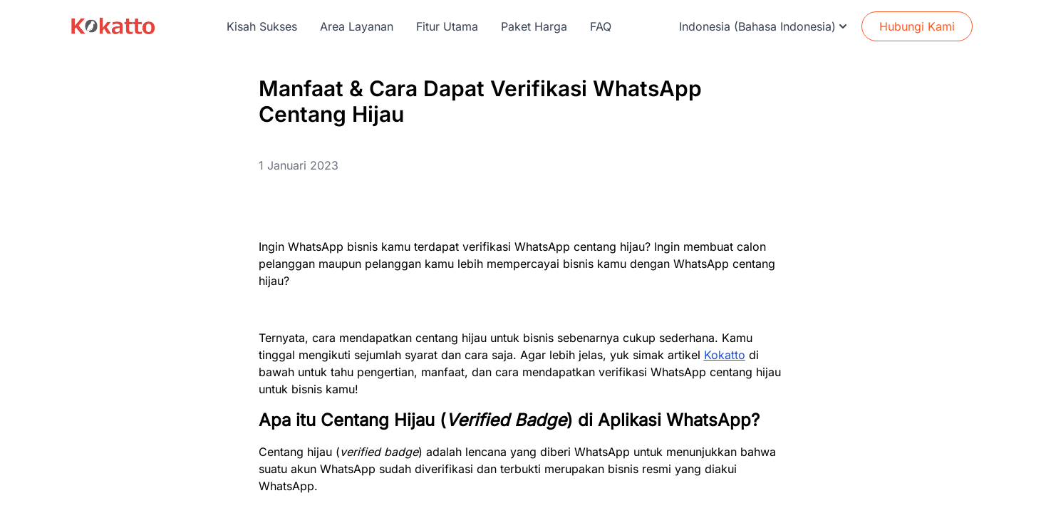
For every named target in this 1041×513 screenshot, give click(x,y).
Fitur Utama (447, 26)
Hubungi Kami (917, 26)
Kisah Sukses (262, 26)
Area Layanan (356, 26)
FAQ (600, 26)
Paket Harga (534, 26)
